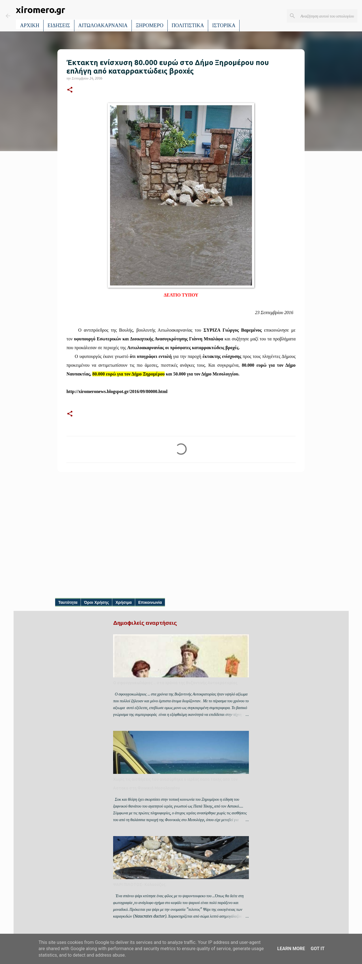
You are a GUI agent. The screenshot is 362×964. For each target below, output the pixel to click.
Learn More (291, 948)
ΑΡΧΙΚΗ (29, 25)
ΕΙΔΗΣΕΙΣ (59, 25)
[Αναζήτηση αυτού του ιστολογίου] (327, 16)
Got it (317, 948)
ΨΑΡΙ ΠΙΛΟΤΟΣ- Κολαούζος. (139, 884)
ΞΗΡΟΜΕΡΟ (149, 25)
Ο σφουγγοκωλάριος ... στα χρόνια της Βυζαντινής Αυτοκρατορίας (175, 682)
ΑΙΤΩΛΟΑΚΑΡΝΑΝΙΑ (103, 25)
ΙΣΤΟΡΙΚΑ (223, 25)
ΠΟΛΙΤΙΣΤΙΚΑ (188, 25)
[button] (69, 90)
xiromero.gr (40, 10)
